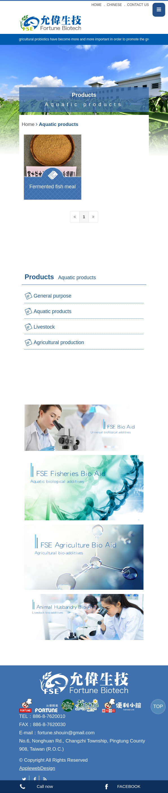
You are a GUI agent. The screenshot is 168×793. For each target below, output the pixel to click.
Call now (45, 786)
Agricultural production (59, 342)
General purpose (52, 296)
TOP (158, 706)
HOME (96, 5)
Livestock (44, 327)
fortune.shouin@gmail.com (65, 732)
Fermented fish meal (52, 186)
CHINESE (114, 5)
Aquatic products (52, 311)
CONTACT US (138, 5)
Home (28, 124)
